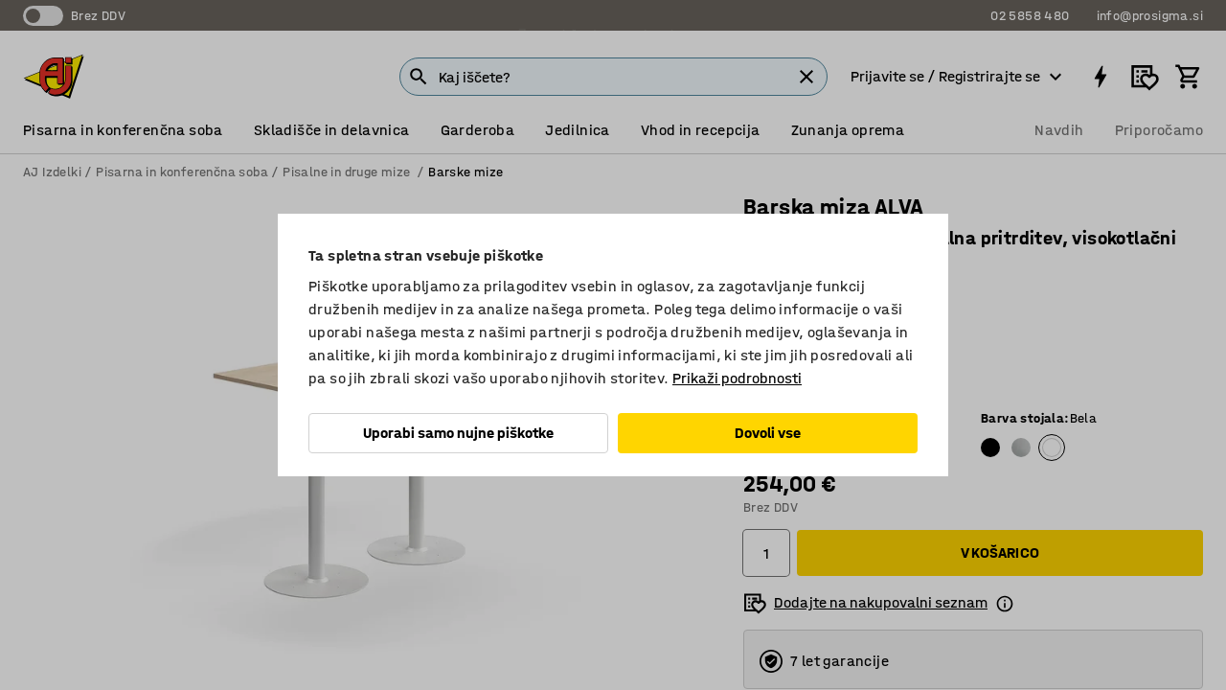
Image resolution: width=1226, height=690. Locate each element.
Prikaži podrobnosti (737, 378)
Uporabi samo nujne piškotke (458, 433)
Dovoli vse (768, 433)
